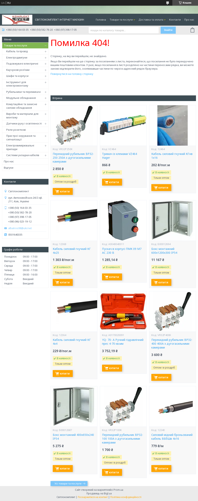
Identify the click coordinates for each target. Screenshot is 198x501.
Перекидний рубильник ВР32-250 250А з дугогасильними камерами (73, 157)
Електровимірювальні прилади (20, 147)
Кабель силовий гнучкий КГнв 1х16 (172, 156)
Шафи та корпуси (17, 76)
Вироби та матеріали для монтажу (22, 115)
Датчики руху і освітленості (24, 123)
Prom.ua (118, 490)
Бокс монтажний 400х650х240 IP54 (73, 436)
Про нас (189, 19)
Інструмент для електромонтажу (17, 84)
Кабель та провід (17, 51)
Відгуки (8, 167)
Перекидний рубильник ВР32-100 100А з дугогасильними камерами (122, 438)
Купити (65, 191)
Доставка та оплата (151, 19)
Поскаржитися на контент (93, 497)
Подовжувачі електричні (22, 63)
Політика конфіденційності (125, 497)
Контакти (175, 19)
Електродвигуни (16, 57)
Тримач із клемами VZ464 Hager (119, 156)
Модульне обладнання (21, 98)
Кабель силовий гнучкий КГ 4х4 (72, 341)
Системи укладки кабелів (22, 155)
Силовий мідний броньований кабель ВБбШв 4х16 (172, 436)
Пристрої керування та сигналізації (21, 137)
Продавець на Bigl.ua (99, 493)
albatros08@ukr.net (20, 228)
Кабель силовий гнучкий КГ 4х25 (72, 251)
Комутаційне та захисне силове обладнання (21, 106)
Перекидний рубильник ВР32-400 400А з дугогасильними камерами (171, 343)
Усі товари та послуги (68, 483)
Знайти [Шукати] (168, 30)
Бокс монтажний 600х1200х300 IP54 (164, 251)
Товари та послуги (121, 19)
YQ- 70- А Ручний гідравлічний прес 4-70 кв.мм (122, 341)
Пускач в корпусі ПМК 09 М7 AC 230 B (121, 251)
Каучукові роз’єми (17, 70)
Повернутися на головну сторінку (72, 74)
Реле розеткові (16, 130)
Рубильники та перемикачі (23, 92)
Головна (101, 19)
